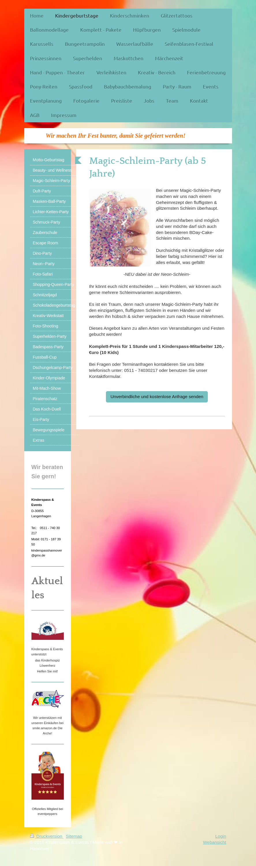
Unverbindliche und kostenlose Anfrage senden (157, 396)
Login (220, 836)
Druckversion (46, 836)
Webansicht (214, 842)
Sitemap (74, 836)
